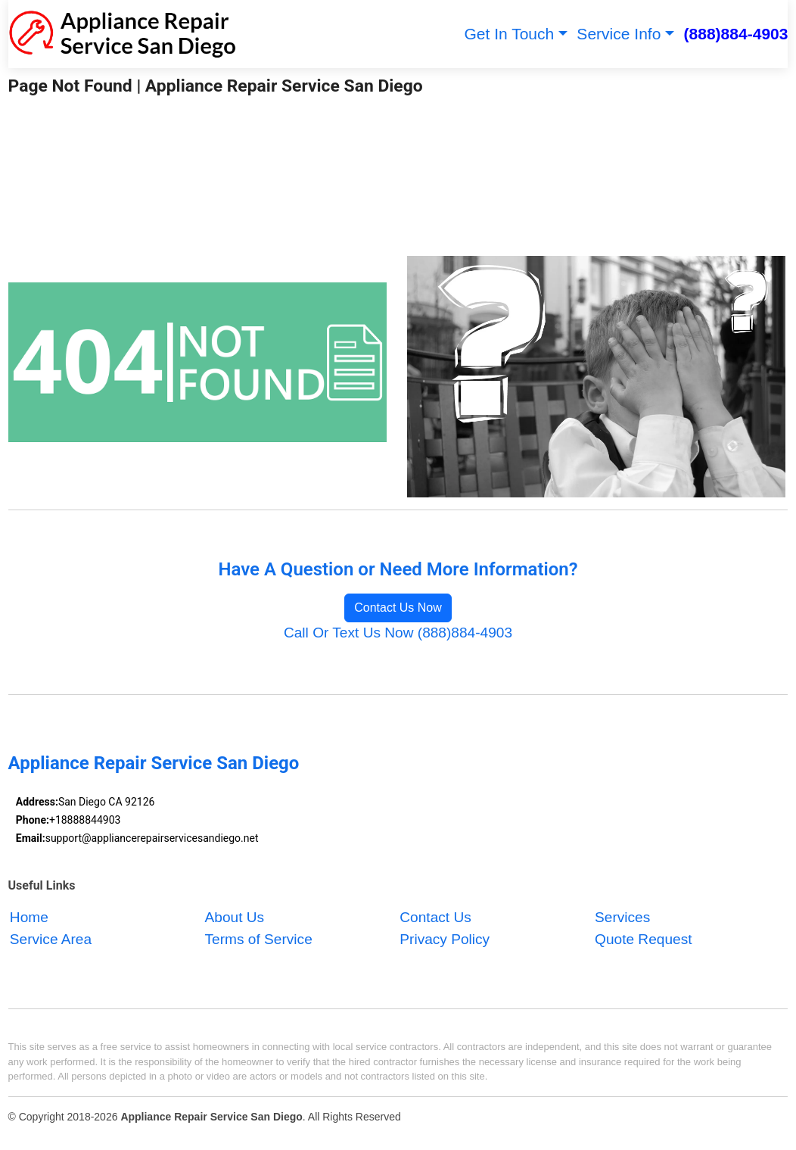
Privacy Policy (445, 939)
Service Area (51, 939)
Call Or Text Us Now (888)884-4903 (398, 632)
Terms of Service (258, 939)
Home (29, 918)
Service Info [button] (619, 33)
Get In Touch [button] (509, 33)
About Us (235, 918)
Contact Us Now (398, 607)
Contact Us (435, 918)
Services (622, 918)
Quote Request (643, 939)
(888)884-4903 (736, 33)
